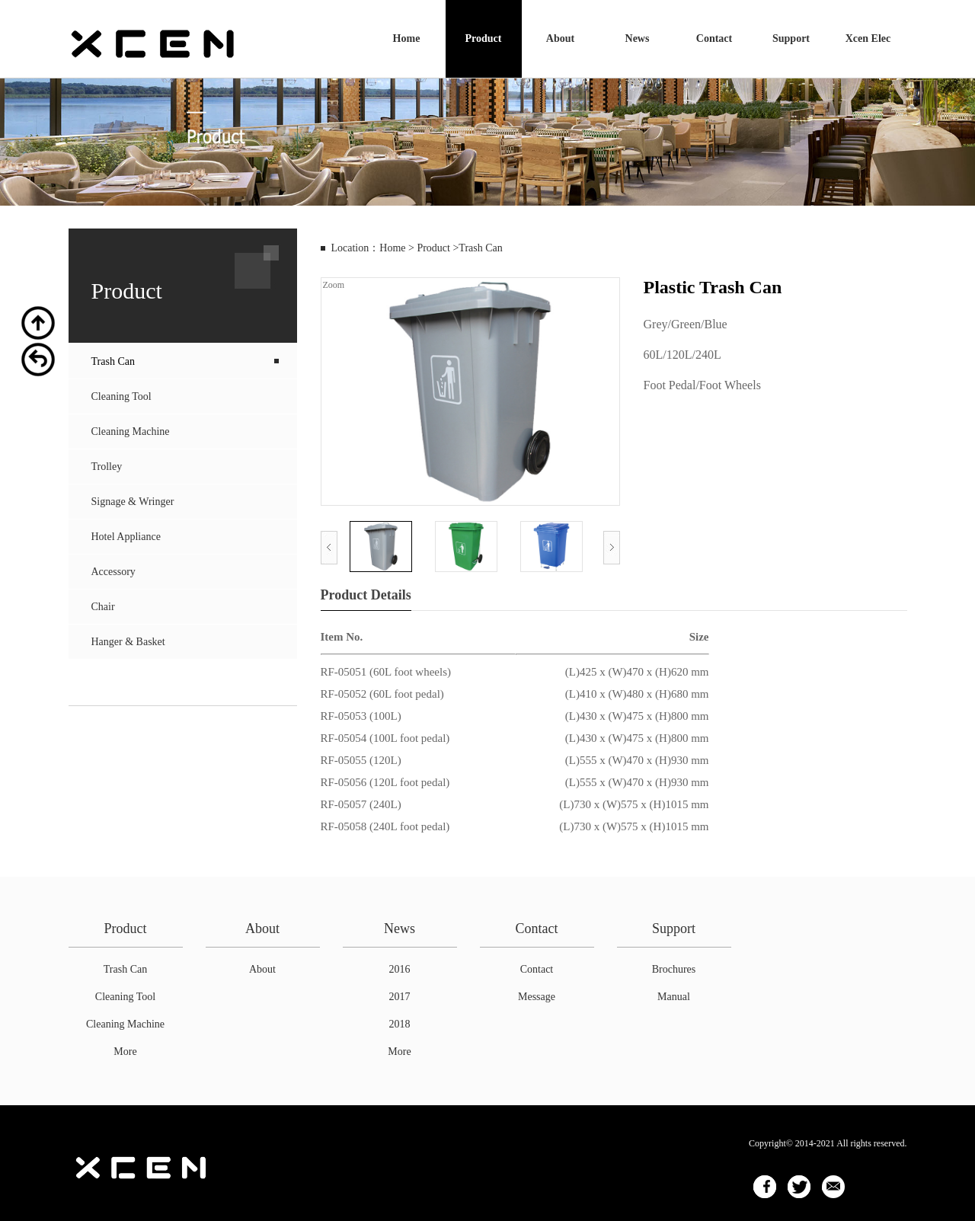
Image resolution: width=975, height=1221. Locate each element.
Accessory (113, 571)
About (560, 38)
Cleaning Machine (130, 431)
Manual (673, 996)
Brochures (674, 969)
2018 (400, 1024)
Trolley (107, 466)
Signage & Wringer (132, 501)
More (124, 1051)
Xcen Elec (868, 38)
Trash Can (113, 361)
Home (406, 38)
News (637, 38)
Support (791, 38)
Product (483, 38)
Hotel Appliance (126, 536)
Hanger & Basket (128, 641)
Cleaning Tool (121, 396)
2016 (400, 969)
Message (536, 996)
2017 (400, 996)
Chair (103, 606)
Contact (714, 38)
